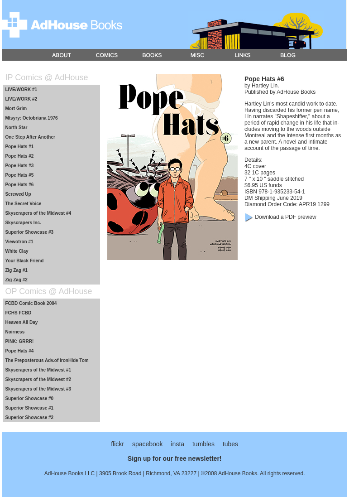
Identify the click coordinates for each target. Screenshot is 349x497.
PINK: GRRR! (19, 341)
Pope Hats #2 (19, 156)
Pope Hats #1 (19, 146)
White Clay (16, 251)
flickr (117, 444)
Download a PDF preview (285, 217)
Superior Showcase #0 (29, 398)
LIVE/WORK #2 (21, 99)
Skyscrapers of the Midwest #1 (38, 369)
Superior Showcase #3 (29, 232)
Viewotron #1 (19, 241)
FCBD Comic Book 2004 (31, 303)
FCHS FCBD (18, 312)
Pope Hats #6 (19, 184)
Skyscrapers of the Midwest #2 (38, 379)
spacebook (147, 444)
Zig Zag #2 (16, 279)
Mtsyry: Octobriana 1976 (31, 118)
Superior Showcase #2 (29, 417)
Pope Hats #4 (19, 350)
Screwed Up (18, 194)
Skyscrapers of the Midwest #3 (38, 388)
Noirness (14, 331)
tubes (230, 444)
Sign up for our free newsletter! (175, 458)
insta (177, 444)
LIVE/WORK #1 (21, 89)
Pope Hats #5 (19, 175)
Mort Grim (16, 108)
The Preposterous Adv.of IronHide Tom (46, 360)
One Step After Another (30, 137)
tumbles (203, 444)
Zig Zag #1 (16, 270)
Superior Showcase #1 (29, 407)
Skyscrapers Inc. (23, 222)
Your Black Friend (24, 260)
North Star (16, 127)
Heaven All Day (21, 322)
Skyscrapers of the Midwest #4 (38, 213)
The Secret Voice (23, 203)
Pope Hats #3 (19, 165)
